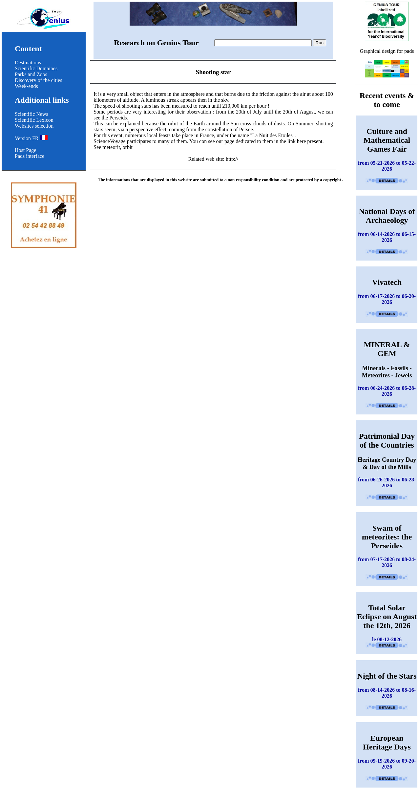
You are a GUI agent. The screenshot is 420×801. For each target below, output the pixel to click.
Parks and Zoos (31, 74)
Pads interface (29, 156)
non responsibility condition (254, 179)
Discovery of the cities (38, 80)
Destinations (28, 62)
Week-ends (26, 86)
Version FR (31, 138)
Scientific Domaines (36, 68)
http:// (232, 159)
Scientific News (31, 114)
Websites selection (34, 126)
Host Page (25, 150)
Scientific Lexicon (34, 120)
